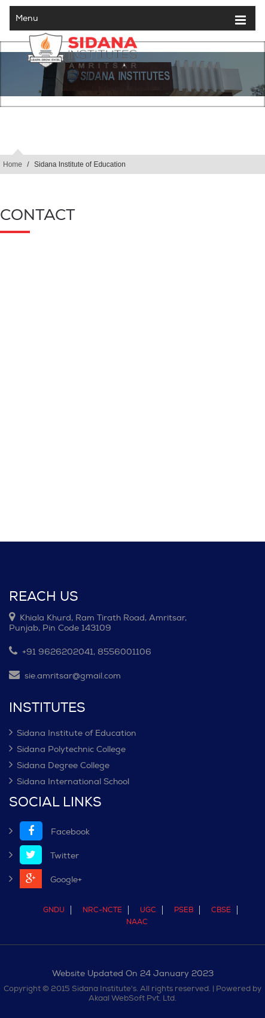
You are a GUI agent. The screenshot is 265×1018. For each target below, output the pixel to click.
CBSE (221, 910)
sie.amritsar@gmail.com (65, 676)
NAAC (137, 922)
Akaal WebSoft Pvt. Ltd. (132, 998)
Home (12, 164)
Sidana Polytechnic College (67, 749)
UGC (148, 910)
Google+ (45, 880)
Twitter (44, 856)
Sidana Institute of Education (72, 733)
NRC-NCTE (102, 910)
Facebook (49, 832)
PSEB (183, 910)
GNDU (54, 910)
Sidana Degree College (59, 765)
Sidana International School (69, 782)
